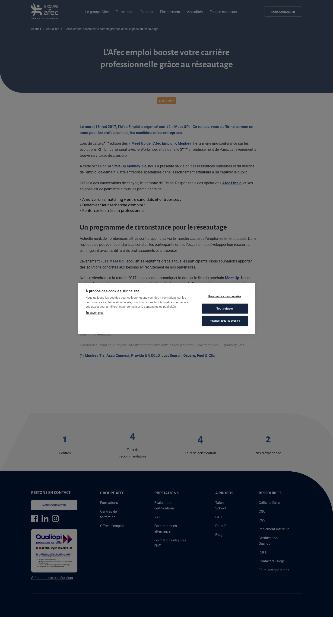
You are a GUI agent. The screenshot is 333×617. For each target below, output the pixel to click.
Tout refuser (224, 308)
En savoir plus (95, 312)
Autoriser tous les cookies (225, 321)
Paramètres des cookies (224, 296)
